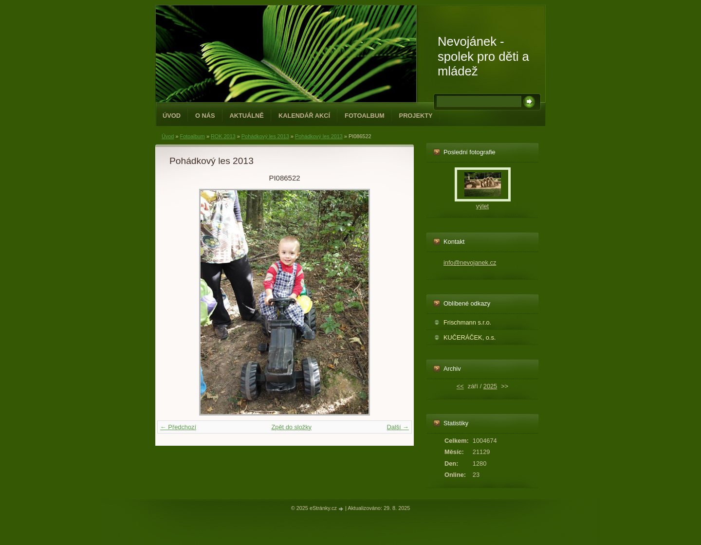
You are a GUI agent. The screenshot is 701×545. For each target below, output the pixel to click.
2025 (490, 386)
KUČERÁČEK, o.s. (469, 337)
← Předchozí (178, 427)
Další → (398, 427)
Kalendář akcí (304, 115)
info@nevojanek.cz (469, 262)
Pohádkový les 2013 (265, 136)
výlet (482, 206)
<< (460, 386)
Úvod (172, 115)
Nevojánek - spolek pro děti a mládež (483, 56)
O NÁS (205, 115)
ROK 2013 (223, 136)
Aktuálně (247, 115)
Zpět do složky (291, 427)
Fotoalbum (365, 115)
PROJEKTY (416, 115)
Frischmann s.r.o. (467, 322)
